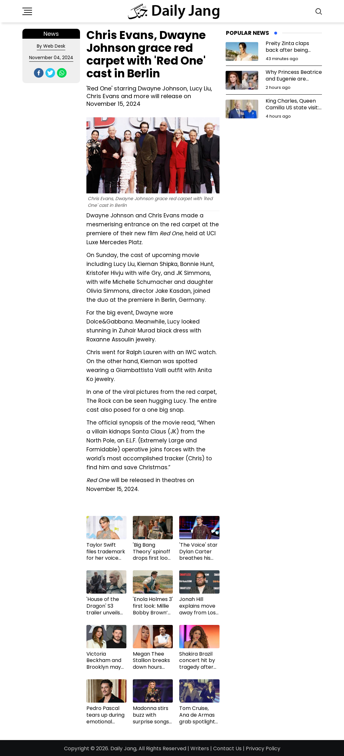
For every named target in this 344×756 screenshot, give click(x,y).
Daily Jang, (123, 748)
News (51, 34)
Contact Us (227, 748)
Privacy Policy (263, 748)
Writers (199, 748)
